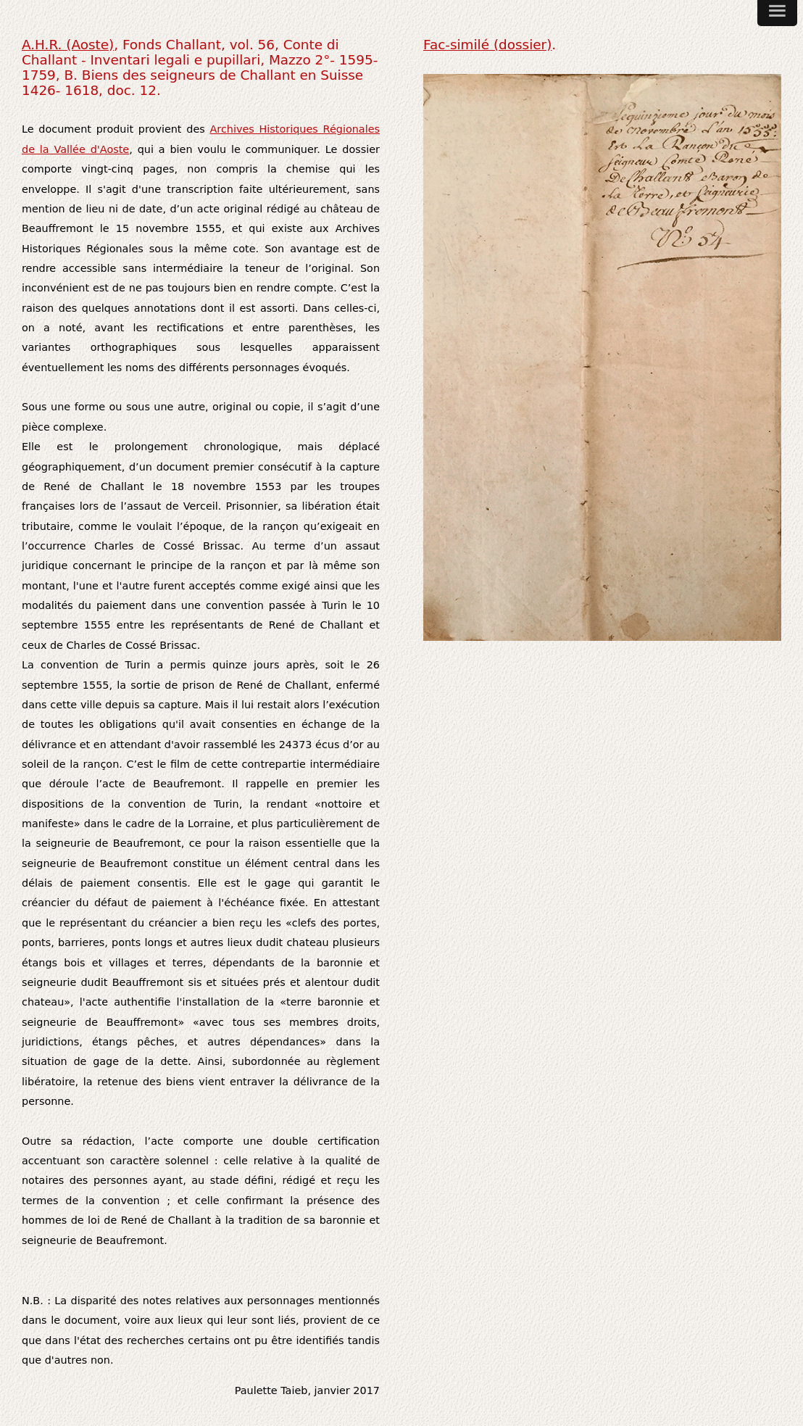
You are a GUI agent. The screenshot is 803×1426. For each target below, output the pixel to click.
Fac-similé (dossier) (487, 44)
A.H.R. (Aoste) (68, 44)
